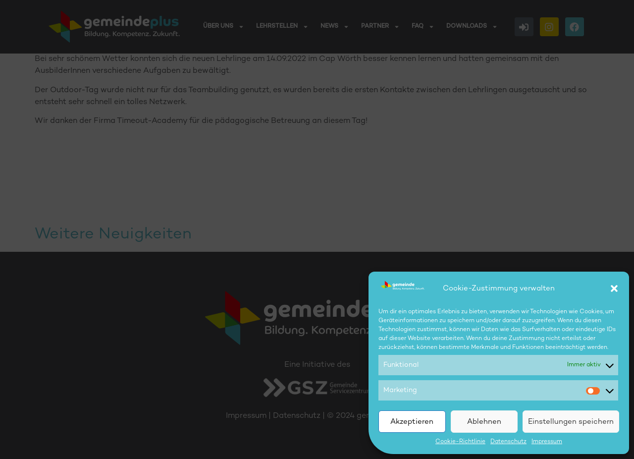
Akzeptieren (411, 422)
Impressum (546, 442)
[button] (614, 288)
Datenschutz (508, 442)
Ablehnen (484, 422)
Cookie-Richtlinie (460, 442)
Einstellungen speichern (571, 422)
